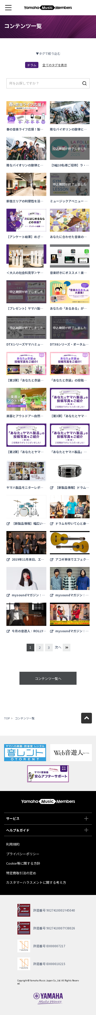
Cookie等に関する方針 (23, 863)
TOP (7, 718)
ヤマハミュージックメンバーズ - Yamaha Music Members (48, 7)
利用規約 (12, 844)
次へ (58, 647)
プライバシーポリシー (22, 853)
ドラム (31, 65)
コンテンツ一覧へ (48, 678)
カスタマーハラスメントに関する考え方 (36, 882)
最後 (66, 647)
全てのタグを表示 (54, 65)
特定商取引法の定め (21, 873)
